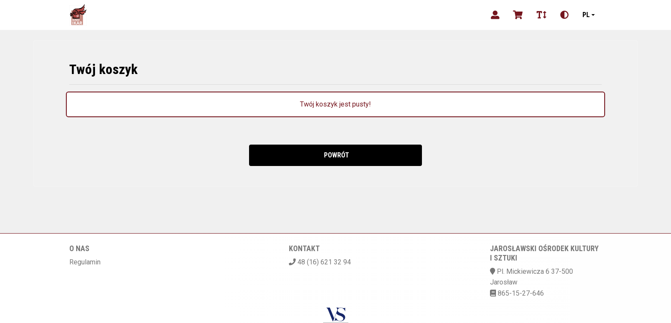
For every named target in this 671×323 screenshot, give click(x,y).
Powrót (335, 155)
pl (586, 15)
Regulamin (85, 262)
